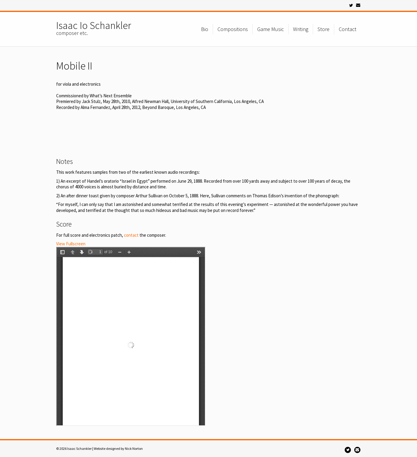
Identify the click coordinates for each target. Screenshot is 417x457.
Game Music (270, 29)
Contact (347, 29)
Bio (204, 29)
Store (323, 29)
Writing (300, 29)
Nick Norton (134, 448)
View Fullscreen (70, 244)
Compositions (232, 29)
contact (131, 235)
